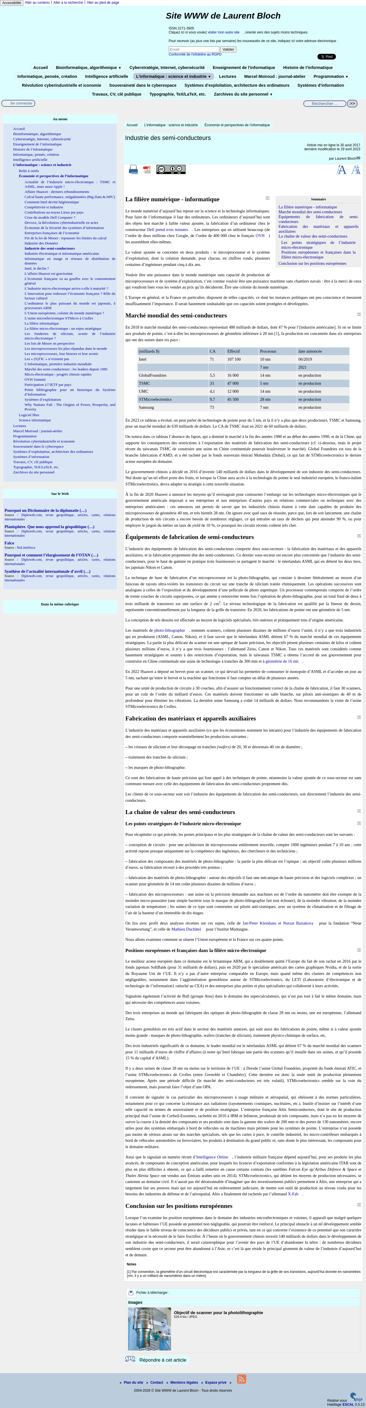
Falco (9, 543)
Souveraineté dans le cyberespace (142, 85)
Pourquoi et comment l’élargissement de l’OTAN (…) (51, 555)
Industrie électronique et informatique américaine (62, 253)
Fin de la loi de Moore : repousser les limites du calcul (66, 238)
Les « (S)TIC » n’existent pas (47, 359)
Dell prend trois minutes (167, 229)
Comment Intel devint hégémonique (52, 202)
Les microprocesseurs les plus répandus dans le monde (66, 348)
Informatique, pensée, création (47, 76)
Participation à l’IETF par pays (48, 384)
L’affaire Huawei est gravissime (49, 273)
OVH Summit (35, 379)
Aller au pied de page (103, 3)
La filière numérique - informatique (308, 207)
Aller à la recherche (68, 3)
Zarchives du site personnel (243, 94)
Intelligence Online (212, 1157)
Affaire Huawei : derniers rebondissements (57, 191)
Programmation (331, 76)
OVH (260, 235)
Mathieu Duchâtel (186, 929)
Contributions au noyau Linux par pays (54, 212)
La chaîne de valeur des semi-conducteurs (313, 236)
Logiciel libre (29, 415)
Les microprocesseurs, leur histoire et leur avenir (61, 353)
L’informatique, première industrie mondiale (58, 364)
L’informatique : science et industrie (173, 76)
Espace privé (214, 1383)
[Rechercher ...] (324, 103)
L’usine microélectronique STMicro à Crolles (59, 318)
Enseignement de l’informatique (244, 67)
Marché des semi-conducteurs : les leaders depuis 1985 (66, 369)
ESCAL (348, 1405)
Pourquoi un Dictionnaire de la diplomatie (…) (46, 510)
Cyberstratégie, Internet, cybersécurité (167, 67)
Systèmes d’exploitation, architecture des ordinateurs (236, 85)
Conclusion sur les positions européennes (312, 263)
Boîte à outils (29, 171)
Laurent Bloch (345, 159)
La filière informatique (42, 323)
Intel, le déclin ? (37, 268)
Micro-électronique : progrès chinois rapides (58, 374)
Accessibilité (11, 3)
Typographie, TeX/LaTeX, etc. (178, 94)
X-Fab (293, 1194)
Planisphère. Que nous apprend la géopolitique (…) (49, 526)
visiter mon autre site (224, 32)
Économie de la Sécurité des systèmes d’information (64, 228)
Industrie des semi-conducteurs (50, 248)
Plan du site (132, 1383)
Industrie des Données (41, 243)
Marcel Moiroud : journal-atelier (274, 76)
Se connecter (21, 103)
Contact (155, 1383)
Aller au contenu (37, 3)
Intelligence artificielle (106, 76)
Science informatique (35, 420)
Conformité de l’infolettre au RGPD (195, 54)
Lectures (227, 76)
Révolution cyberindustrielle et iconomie (61, 85)
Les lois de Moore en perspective (50, 343)
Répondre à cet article (162, 1360)
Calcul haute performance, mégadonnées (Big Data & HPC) (70, 197)
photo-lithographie (169, 630)
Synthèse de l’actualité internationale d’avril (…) (47, 571)
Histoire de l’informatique (308, 67)
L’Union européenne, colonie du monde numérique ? (64, 313)
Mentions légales (182, 1383)
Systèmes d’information (320, 85)
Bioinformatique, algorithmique (88, 67)
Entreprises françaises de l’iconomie (52, 233)
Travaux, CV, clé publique (117, 94)
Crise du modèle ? (50, 217)
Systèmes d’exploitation (43, 399)
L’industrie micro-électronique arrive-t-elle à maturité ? (66, 288)
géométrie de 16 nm (282, 661)
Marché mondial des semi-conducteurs (310, 212)
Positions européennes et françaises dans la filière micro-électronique (318, 254)
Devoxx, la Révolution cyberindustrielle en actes (61, 222)
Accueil (40, 67)
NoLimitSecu (26, 548)
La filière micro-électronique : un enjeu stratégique (63, 328)
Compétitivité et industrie (44, 207)
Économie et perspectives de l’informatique (237, 125)
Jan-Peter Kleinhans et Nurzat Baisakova (277, 923)
